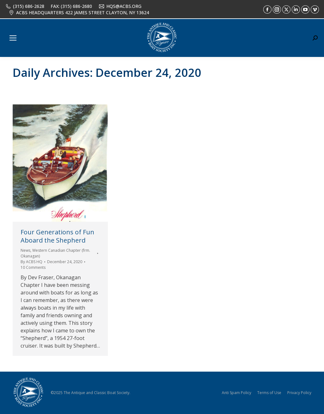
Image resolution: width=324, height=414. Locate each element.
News (25, 250)
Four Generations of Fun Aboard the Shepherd (57, 236)
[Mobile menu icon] (13, 38)
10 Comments (33, 267)
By (31, 261)
